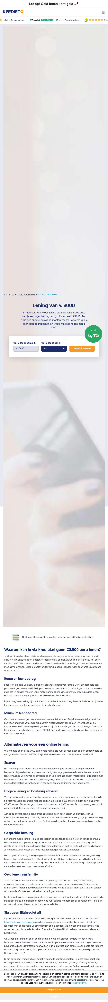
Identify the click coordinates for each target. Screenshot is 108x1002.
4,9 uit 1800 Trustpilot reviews (67, 20)
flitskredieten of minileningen (19, 922)
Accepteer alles (54, 990)
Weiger (54, 997)
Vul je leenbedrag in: (24, 343)
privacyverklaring (78, 983)
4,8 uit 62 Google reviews (13, 20)
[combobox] (54, 349)
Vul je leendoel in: (51, 343)
